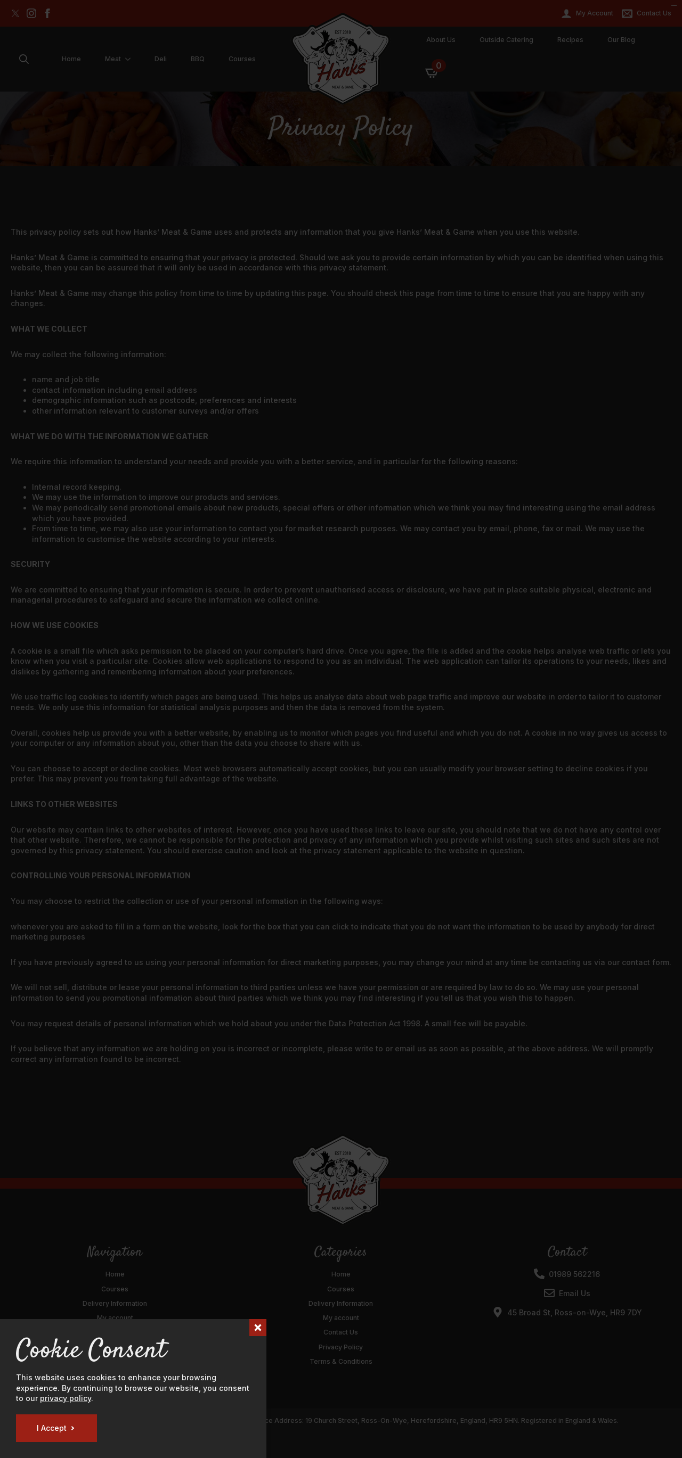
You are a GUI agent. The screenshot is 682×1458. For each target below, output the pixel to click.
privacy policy (65, 1398)
